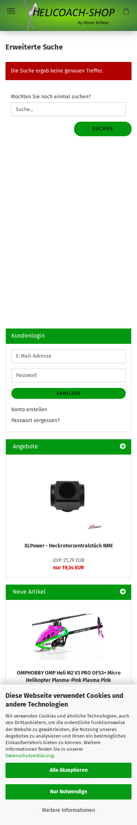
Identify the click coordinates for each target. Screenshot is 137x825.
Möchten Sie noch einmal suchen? (51, 97)
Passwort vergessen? (35, 420)
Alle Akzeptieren (69, 770)
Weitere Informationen (68, 810)
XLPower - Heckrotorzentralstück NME (68, 546)
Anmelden (69, 393)
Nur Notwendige (68, 792)
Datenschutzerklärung (29, 755)
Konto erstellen (29, 409)
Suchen (102, 129)
